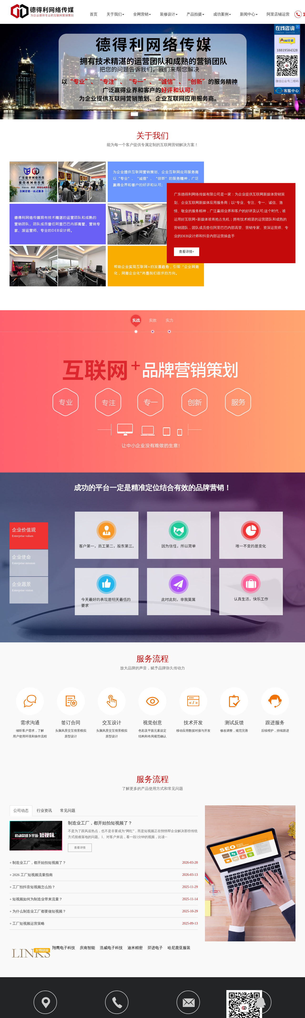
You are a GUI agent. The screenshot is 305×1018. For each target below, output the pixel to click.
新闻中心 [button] (249, 14)
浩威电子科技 (111, 949)
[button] (134, 114)
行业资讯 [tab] (44, 811)
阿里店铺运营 (278, 14)
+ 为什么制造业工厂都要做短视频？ (38, 912)
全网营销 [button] (142, 14)
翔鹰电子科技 (63, 949)
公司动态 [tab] (21, 811)
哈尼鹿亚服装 (179, 949)
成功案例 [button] (222, 14)
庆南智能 (87, 949)
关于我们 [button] (115, 14)
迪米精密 (135, 949)
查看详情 (80, 848)
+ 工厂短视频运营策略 (27, 924)
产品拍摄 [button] (195, 14)
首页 (93, 14)
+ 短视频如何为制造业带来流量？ (36, 900)
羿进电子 (155, 949)
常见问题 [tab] (67, 811)
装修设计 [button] (169, 14)
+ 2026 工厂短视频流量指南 (31, 876)
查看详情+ (186, 251)
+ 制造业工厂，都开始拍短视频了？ (38, 864)
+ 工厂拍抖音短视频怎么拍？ (32, 888)
